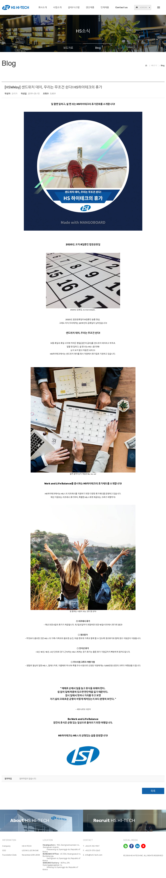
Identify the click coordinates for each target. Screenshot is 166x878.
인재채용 (105, 7)
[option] (41, 820)
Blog (98, 47)
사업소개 (57, 7)
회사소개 (42, 7)
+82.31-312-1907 (92, 846)
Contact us (121, 7)
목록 (153, 790)
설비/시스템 (74, 7)
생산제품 (90, 7)
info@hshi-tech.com (93, 855)
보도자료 (68, 47)
